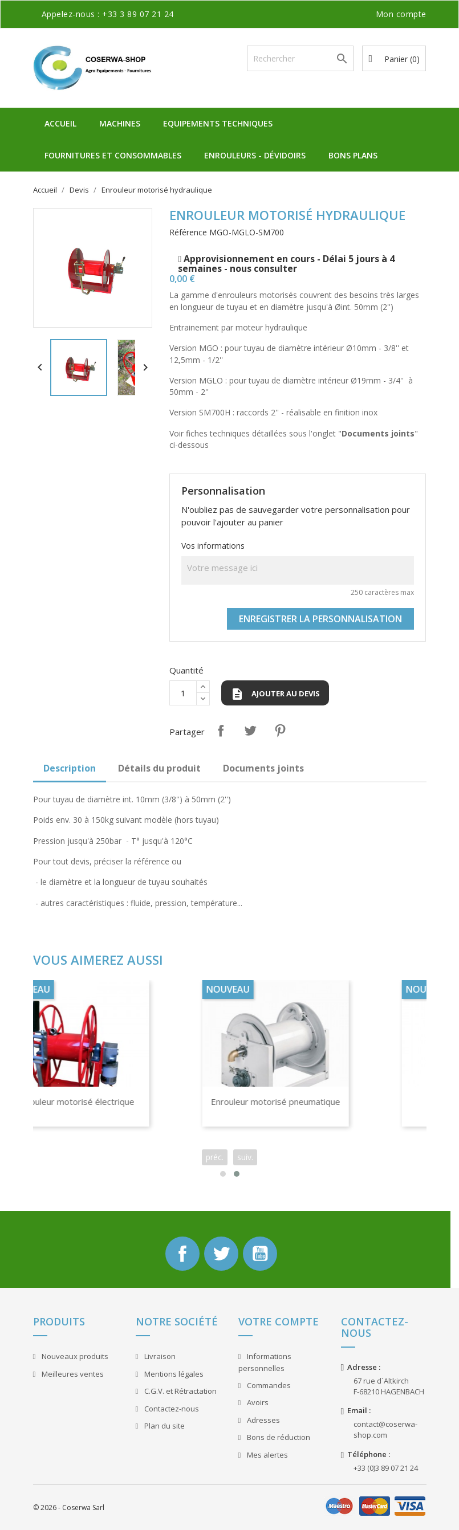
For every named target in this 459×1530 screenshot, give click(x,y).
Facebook (182, 1254)
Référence (188, 232)
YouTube (260, 1254)
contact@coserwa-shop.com (385, 1429)
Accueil (60, 123)
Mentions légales (173, 1374)
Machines (119, 123)
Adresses (262, 1420)
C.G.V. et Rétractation (180, 1391)
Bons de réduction (277, 1437)
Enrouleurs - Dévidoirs (255, 155)
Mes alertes (266, 1455)
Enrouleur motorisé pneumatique (306, 1101)
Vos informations (213, 545)
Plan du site (164, 1426)
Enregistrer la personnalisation (320, 619)
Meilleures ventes (72, 1374)
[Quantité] (183, 692)
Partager (220, 730)
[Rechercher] (300, 58)
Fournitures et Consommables (112, 155)
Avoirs (257, 1402)
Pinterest (280, 730)
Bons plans (352, 155)
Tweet (250, 730)
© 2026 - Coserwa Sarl (68, 1507)
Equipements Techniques (218, 123)
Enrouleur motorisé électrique (106, 1101)
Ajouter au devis (275, 694)
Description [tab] (69, 768)
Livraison (159, 1356)
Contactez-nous (171, 1408)
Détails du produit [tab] (159, 768)
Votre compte (278, 1321)
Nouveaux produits (74, 1356)
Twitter (221, 1254)
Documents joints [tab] (263, 768)
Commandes (268, 1385)
